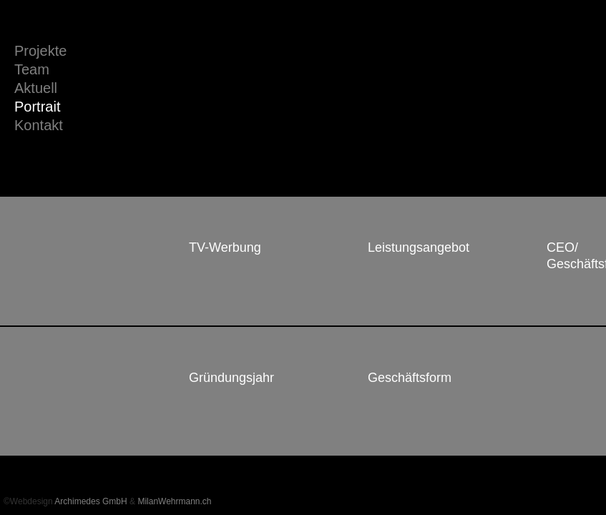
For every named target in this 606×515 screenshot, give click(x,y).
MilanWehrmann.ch (174, 501)
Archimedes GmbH (90, 501)
